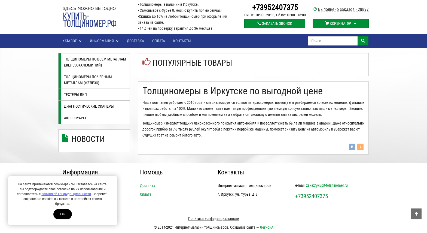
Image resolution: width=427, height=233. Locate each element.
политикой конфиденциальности (66, 194)
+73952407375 (275, 8)
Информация (104, 41)
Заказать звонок (274, 23)
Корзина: (340, 23)
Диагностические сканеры (89, 106)
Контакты (182, 41)
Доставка (135, 41)
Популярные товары (192, 63)
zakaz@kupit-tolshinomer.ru (327, 185)
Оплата (158, 41)
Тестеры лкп (75, 94)
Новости (88, 139)
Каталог (72, 41)
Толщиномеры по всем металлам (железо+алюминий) (95, 62)
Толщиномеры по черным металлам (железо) (88, 80)
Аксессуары (75, 118)
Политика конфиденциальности (213, 218)
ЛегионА (266, 227)
